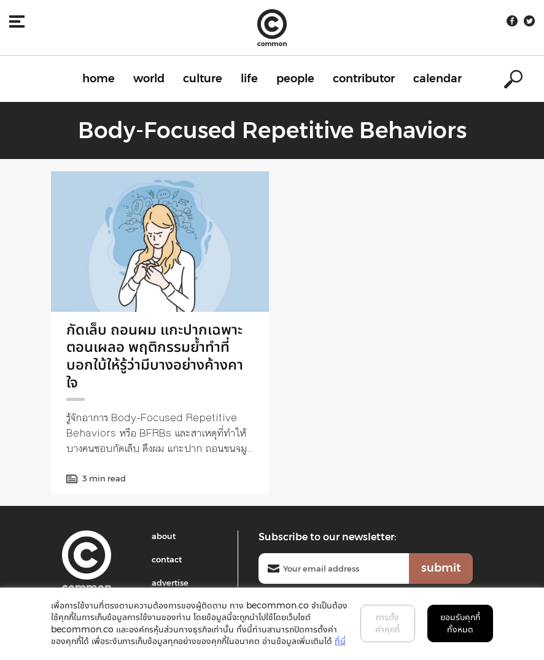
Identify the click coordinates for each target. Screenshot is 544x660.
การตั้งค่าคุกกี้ (387, 623)
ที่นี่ (340, 640)
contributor (364, 78)
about (164, 536)
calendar (437, 78)
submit (440, 568)
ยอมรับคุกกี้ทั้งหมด (460, 623)
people (295, 78)
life (249, 78)
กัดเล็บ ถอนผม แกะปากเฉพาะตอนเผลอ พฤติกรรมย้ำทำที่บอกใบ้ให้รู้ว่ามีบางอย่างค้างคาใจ (154, 355)
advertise (170, 583)
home (98, 78)
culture (202, 78)
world (149, 78)
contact (167, 559)
